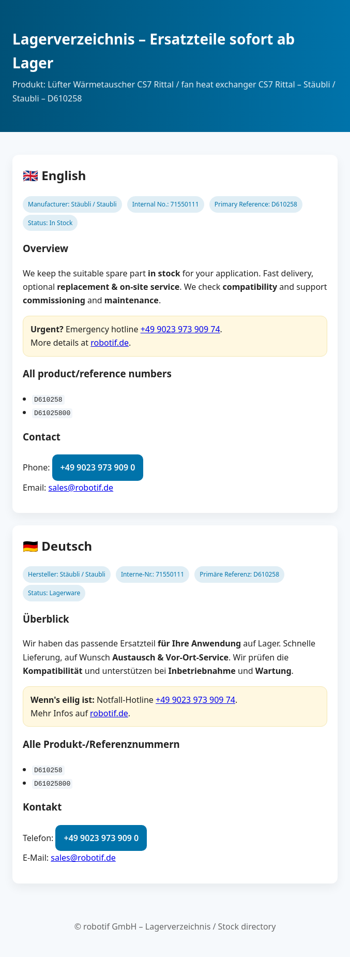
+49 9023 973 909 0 (97, 467)
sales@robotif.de (81, 487)
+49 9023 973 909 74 (180, 329)
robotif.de (109, 342)
